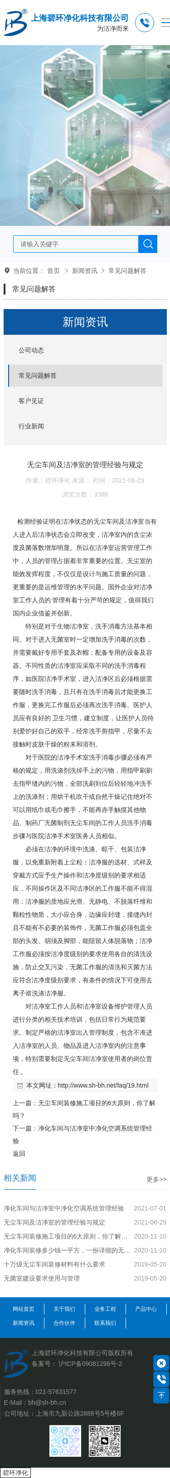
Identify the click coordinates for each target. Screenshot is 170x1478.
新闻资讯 (84, 270)
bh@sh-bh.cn (47, 1402)
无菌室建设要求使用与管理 (42, 1278)
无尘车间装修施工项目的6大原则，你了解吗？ (68, 1236)
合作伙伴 (64, 1323)
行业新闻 (31, 426)
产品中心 (146, 1309)
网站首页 (23, 1309)
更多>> (156, 1179)
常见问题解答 (127, 270)
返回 (19, 1153)
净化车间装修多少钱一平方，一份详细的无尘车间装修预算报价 (68, 1250)
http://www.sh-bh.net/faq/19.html (103, 1085)
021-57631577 (56, 1391)
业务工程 (105, 1309)
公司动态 (31, 350)
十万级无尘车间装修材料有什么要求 (54, 1264)
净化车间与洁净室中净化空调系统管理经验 (64, 1208)
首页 (53, 270)
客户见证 (31, 400)
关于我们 (64, 1309)
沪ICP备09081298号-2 (90, 1363)
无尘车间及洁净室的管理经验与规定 (54, 1222)
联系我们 (105, 1323)
